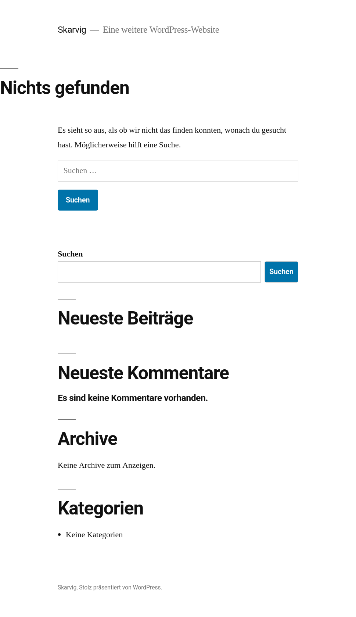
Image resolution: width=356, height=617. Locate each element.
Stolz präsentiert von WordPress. (120, 587)
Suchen (70, 254)
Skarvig (72, 29)
